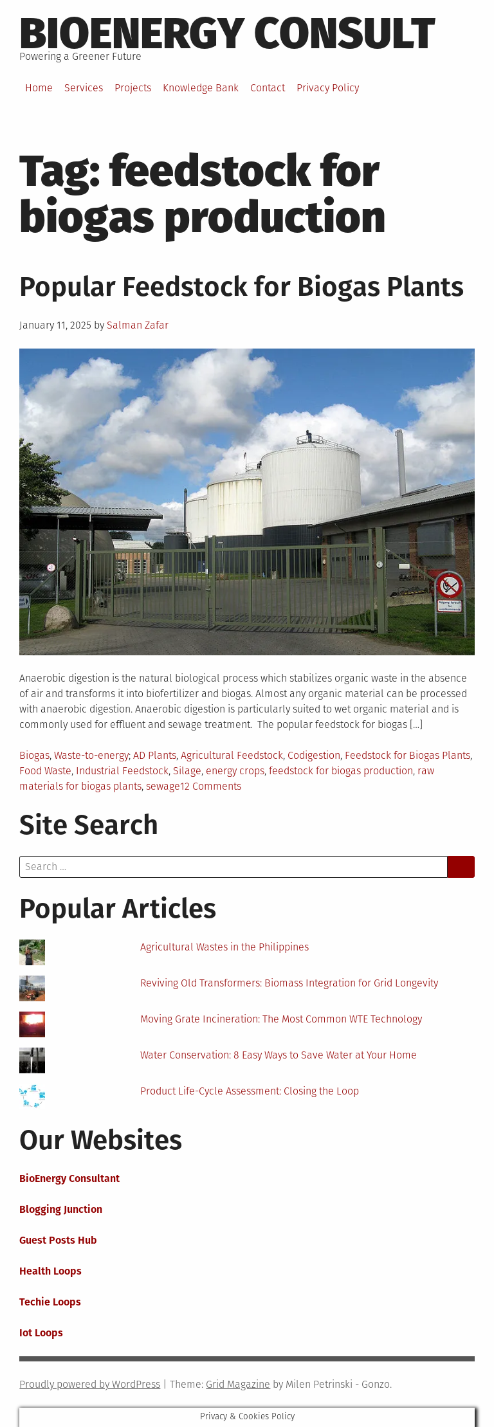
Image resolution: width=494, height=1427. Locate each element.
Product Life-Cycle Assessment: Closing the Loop (249, 1091)
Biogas (34, 755)
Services (83, 88)
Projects (132, 88)
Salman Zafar (138, 325)
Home (39, 88)
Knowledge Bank (201, 88)
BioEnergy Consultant (69, 1178)
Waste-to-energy (91, 755)
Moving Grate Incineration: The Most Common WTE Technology (281, 1019)
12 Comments (210, 786)
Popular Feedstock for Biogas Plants (241, 287)
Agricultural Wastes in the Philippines (224, 947)
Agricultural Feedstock (232, 755)
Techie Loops (50, 1302)
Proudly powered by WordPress (89, 1384)
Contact (267, 88)
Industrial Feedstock (122, 771)
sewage (163, 786)
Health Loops (50, 1271)
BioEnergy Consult (227, 33)
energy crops (235, 771)
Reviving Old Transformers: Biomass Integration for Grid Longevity (289, 983)
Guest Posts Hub (58, 1240)
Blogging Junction (60, 1209)
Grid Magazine (238, 1384)
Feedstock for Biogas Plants (407, 755)
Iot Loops (41, 1333)
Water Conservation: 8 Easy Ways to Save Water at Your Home (278, 1055)
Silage (187, 771)
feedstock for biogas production (341, 771)
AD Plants (154, 755)
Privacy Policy (328, 88)
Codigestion (314, 755)
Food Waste (45, 771)
